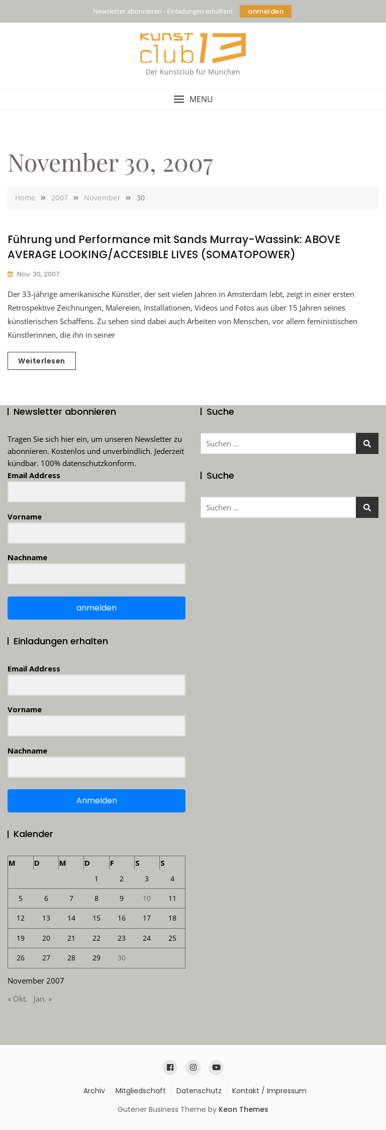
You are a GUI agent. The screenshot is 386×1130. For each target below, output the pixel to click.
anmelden (265, 11)
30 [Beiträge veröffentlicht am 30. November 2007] (122, 957)
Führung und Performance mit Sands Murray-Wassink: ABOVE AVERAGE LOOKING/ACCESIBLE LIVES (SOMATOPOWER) (174, 246)
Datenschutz (199, 1091)
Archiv (94, 1091)
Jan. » (43, 999)
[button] (193, 99)
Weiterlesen (41, 361)
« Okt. (18, 999)
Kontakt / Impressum (269, 1091)
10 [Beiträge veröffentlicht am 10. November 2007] (147, 898)
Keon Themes (243, 1109)
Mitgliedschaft (141, 1091)
